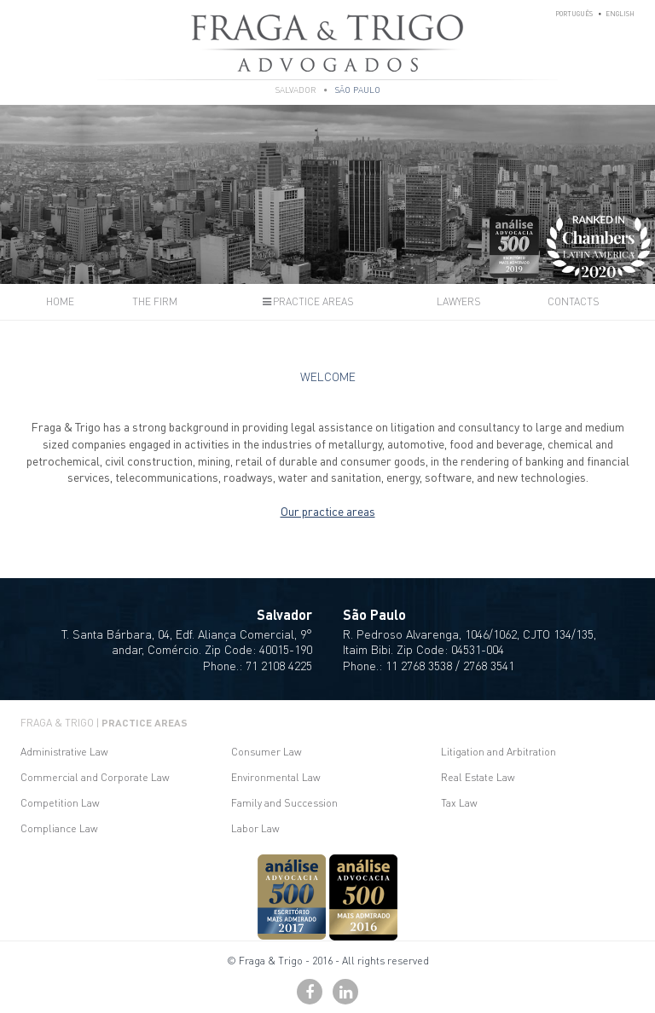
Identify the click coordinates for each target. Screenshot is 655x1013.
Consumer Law (266, 751)
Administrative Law (64, 751)
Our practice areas (328, 510)
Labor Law (255, 828)
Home (60, 301)
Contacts (574, 301)
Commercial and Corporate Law (95, 777)
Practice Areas (307, 301)
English (620, 13)
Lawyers (459, 301)
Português (574, 13)
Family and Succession (284, 802)
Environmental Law (276, 777)
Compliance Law (59, 828)
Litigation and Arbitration (498, 751)
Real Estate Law (478, 777)
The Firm (154, 301)
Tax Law (459, 802)
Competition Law (60, 802)
